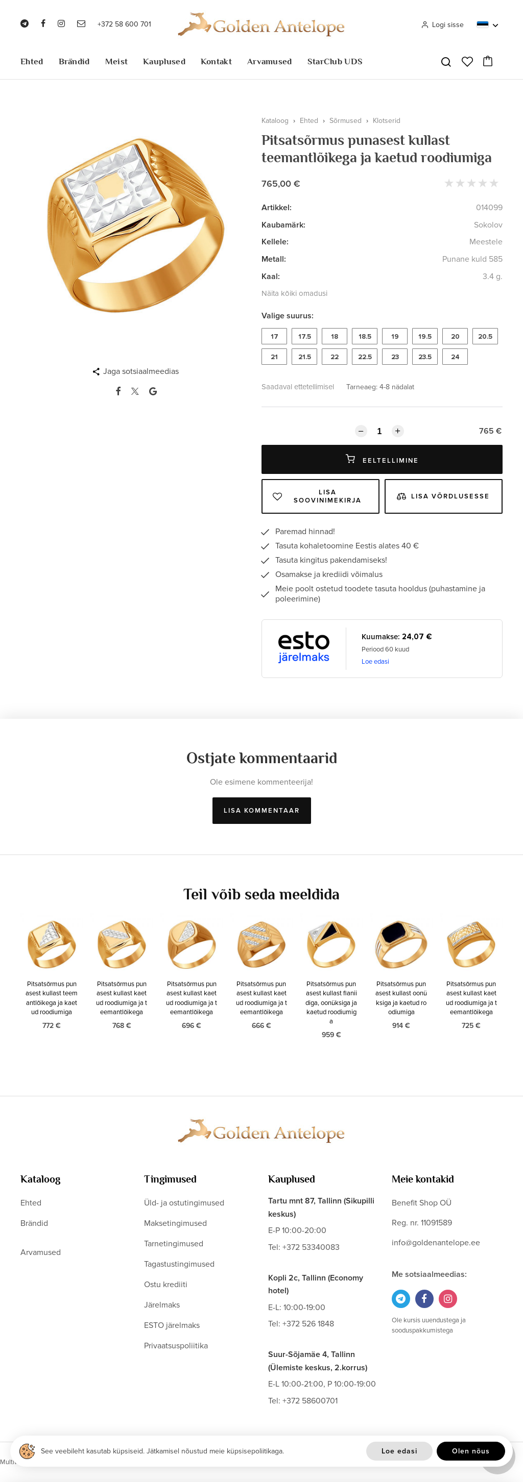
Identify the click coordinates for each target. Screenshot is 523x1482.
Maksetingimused (175, 1223)
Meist (116, 61)
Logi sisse (442, 24)
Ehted (31, 61)
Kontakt (216, 61)
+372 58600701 (310, 1401)
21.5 (304, 357)
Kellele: (275, 242)
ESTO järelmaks (172, 1325)
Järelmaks (162, 1305)
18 (334, 337)
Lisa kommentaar (262, 811)
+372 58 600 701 (124, 24)
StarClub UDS (335, 61)
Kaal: (271, 276)
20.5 (485, 337)
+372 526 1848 (308, 1324)
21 (274, 357)
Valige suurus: (288, 316)
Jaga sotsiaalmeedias (141, 371)
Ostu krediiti (165, 1284)
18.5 (365, 337)
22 (334, 357)
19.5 (425, 337)
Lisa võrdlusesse (443, 496)
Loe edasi (375, 662)
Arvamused (269, 61)
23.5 (425, 357)
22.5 (365, 357)
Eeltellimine (382, 459)
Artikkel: (277, 208)
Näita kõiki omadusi (294, 293)
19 (395, 337)
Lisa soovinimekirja (317, 496)
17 (274, 337)
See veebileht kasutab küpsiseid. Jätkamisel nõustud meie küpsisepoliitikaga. (162, 1451)
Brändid (74, 61)
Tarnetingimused (173, 1244)
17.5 (304, 337)
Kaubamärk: (283, 225)
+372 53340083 (311, 1247)
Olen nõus (471, 1451)
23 (395, 357)
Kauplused (164, 61)
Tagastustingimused (179, 1264)
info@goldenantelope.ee (436, 1243)
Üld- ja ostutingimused (184, 1203)
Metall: (274, 259)
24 (455, 357)
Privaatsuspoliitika (176, 1346)
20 (455, 337)
